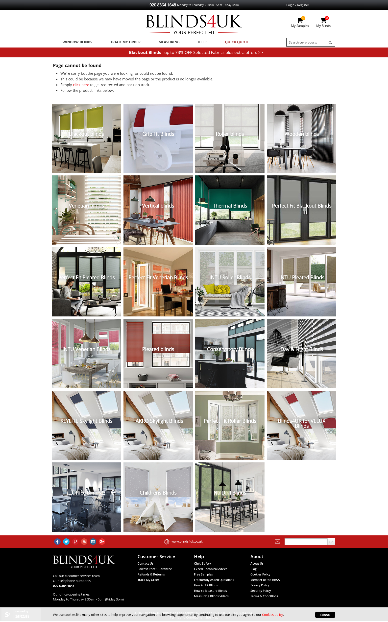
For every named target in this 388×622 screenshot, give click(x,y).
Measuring (164, 42)
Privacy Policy (259, 587)
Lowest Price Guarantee (155, 570)
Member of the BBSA (265, 581)
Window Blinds (76, 42)
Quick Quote (227, 42)
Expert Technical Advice (210, 570)
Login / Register (297, 5)
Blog (253, 570)
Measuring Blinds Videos (211, 598)
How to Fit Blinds (206, 587)
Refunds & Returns (151, 576)
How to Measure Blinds (210, 592)
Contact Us (145, 565)
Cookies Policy (260, 576)
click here (81, 86)
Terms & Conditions (264, 598)
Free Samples (203, 576)
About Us (257, 565)
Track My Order (122, 42)
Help (194, 42)
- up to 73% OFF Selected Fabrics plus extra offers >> (196, 53)
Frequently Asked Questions (214, 581)
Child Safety (202, 565)
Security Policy (260, 592)
